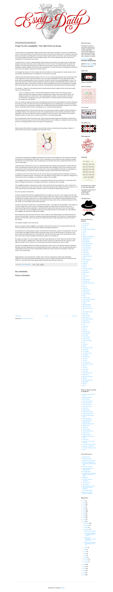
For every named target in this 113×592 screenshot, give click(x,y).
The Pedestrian (86, 356)
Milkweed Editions (87, 304)
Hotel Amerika (86, 292)
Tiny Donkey (85, 369)
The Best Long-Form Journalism (87, 480)
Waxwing (85, 378)
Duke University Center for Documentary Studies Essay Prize (89, 463)
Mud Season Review (87, 308)
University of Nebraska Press (89, 447)
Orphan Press (86, 320)
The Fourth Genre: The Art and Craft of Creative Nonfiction (89, 487)
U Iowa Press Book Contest (89, 444)
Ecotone (84, 267)
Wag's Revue (86, 374)
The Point (85, 360)
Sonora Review (86, 338)
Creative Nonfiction (87, 256)
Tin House (85, 367)
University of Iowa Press (88, 446)
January (86, 562)
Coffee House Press (87, 402)
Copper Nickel (86, 254)
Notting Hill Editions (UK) (88, 423)
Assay (84, 234)
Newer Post (18, 316)
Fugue (84, 277)
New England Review (88, 311)
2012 (84, 570)
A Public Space (86, 223)
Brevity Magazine (87, 245)
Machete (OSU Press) (88, 413)
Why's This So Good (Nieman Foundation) (88, 493)
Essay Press (85, 270)
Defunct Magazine (87, 259)
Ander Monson (85, 59)
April (85, 555)
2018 (84, 517)
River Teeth (85, 335)
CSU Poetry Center (87, 406)
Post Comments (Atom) (27, 318)
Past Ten (85, 328)
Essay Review (86, 272)
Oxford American (86, 322)
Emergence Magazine (88, 268)
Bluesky (86, 65)
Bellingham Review (87, 238)
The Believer (85, 349)
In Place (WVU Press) (88, 411)
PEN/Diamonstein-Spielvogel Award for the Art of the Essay (89, 475)
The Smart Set (86, 362)
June (85, 551)
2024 (84, 504)
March (85, 557)
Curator (84, 258)
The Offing (85, 355)
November (86, 525)
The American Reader (88, 347)
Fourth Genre (86, 276)
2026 (84, 500)
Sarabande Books (87, 434)
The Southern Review (88, 364)
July (85, 549)
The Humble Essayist (88, 490)
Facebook (91, 65)
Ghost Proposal (86, 281)
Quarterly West (86, 333)
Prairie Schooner (86, 331)
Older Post (74, 316)
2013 (84, 568)
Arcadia (84, 231)
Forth (84, 274)
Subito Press (86, 439)
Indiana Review (86, 297)
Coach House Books (87, 401)
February (86, 559)
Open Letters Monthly (88, 319)
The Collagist (86, 351)
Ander (91, 63)
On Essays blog (86, 471)
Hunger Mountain (87, 294)
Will (87, 63)
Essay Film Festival (87, 466)
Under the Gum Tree (87, 373)
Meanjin (84, 302)
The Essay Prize (86, 482)
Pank (84, 324)
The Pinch (85, 358)
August (86, 547)
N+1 (83, 310)
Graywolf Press (86, 410)
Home (46, 316)
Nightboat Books (86, 422)
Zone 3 (84, 385)
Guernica (85, 286)
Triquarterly (85, 371)
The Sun (85, 365)
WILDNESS (85, 382)
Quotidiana (85, 477)
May (85, 553)
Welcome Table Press (88, 380)
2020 (84, 513)
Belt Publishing (86, 399)
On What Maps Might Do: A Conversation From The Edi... (90, 534)
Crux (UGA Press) (87, 404)
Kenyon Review (86, 301)
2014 (84, 566)
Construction (85, 250)
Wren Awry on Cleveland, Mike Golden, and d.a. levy (90, 544)
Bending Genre (86, 457)
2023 (84, 507)
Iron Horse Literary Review (89, 299)
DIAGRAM (85, 263)
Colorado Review (87, 249)
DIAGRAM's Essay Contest (89, 460)
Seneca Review (86, 337)
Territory (84, 346)
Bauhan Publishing (87, 397)
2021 (84, 511)
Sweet (84, 342)
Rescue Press (86, 432)
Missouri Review (86, 306)
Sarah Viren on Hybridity (89, 531)
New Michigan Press (87, 420)
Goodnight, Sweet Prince (88, 283)
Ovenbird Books (86, 429)
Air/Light (84, 227)
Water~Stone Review (88, 376)
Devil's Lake (85, 261)
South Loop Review (87, 340)
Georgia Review (86, 279)
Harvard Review (86, 290)
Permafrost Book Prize (88, 431)
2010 (84, 574)
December (86, 523)
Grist (84, 285)
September (87, 529)
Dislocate (85, 265)
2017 (84, 519)
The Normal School (87, 353)
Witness (84, 383)
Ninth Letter (85, 313)
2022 (84, 509)
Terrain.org (85, 344)
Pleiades (85, 329)
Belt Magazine (86, 240)
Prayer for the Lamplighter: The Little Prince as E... (90, 539)
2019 (84, 515)
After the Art (85, 225)
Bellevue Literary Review (88, 236)
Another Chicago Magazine (89, 229)
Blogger (63, 587)
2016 (84, 521)
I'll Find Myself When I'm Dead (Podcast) (88, 469)
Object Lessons (86, 315)
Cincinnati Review (87, 247)
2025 (84, 502)
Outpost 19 (85, 427)
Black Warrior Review (88, 243)
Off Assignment (86, 317)
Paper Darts (85, 326)
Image (84, 295)
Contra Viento (86, 252)
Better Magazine (86, 241)
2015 (84, 564)
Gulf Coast (85, 288)
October (86, 527)
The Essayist (86, 484)
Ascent (84, 232)
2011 (84, 572)
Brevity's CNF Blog (87, 458)
